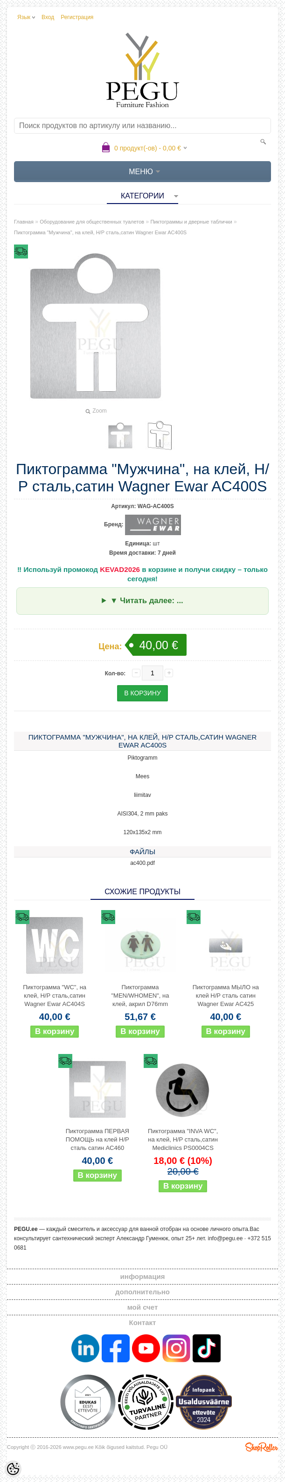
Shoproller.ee (261, 1447)
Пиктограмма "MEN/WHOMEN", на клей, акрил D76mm (140, 995)
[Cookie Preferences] (13, 1469)
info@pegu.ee (225, 1238)
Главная (24, 221)
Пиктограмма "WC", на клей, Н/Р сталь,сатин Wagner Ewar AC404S (54, 995)
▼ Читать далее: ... (146, 600)
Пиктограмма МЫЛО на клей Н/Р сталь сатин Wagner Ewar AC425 (226, 995)
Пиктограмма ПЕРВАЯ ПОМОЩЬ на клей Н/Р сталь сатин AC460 (97, 1139)
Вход (48, 17)
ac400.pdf (142, 863)
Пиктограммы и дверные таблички (191, 221)
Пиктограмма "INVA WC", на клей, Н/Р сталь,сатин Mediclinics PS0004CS (183, 1139)
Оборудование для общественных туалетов (92, 221)
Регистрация (77, 17)
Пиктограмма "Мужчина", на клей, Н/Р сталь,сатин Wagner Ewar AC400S (100, 232)
